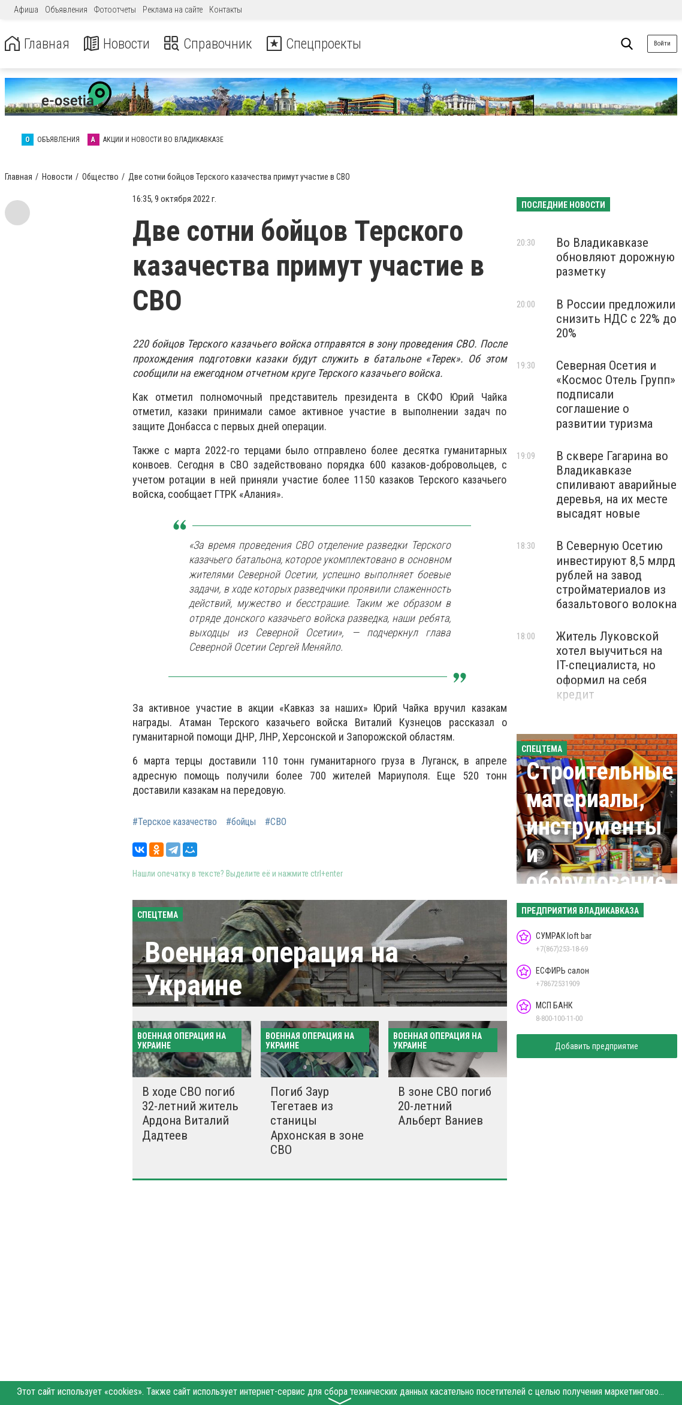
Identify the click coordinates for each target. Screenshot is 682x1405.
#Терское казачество (174, 822)
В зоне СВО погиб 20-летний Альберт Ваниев (444, 1106)
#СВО (275, 822)
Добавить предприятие (596, 1046)
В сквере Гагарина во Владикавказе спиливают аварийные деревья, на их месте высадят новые (616, 485)
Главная (38, 44)
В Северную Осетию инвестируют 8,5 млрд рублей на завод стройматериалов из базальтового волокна (616, 575)
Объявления (66, 9)
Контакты (225, 9)
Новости (119, 44)
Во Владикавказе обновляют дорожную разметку (615, 257)
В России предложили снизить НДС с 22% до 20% (616, 318)
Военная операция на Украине (271, 968)
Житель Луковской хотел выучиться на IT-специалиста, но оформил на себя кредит (609, 665)
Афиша (26, 9)
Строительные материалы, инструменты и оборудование (600, 826)
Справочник (211, 44)
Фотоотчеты (115, 9)
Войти (662, 43)
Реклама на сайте (173, 9)
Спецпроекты (320, 44)
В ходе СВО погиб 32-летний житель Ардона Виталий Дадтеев (190, 1113)
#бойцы (241, 822)
